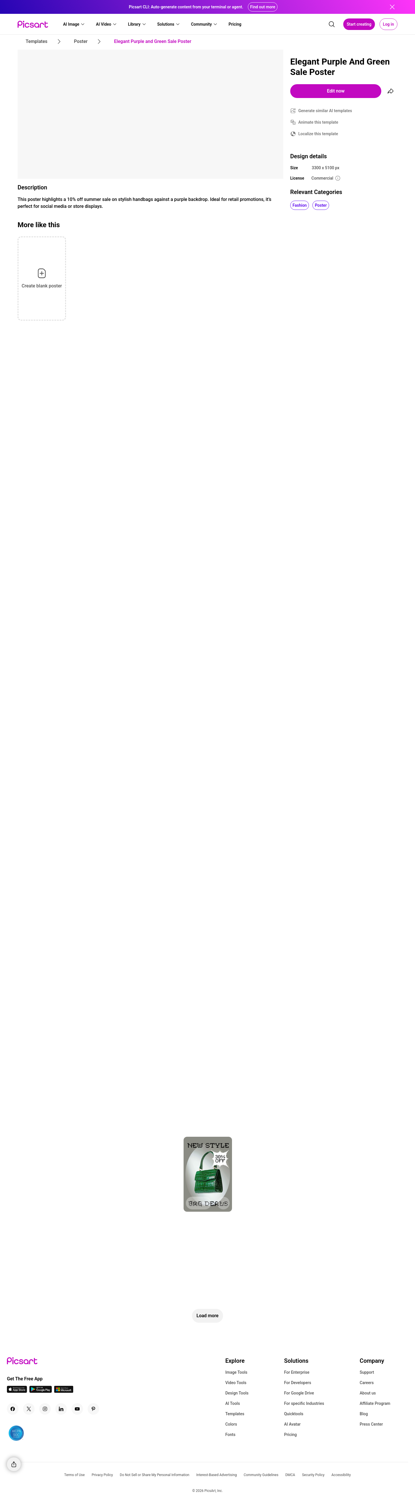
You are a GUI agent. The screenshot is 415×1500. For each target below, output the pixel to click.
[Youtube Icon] (77, 1409)
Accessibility (341, 1475)
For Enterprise (297, 1372)
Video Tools (235, 1382)
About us (368, 1393)
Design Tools (237, 1393)
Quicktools (293, 1413)
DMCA (290, 1475)
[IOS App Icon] (17, 1391)
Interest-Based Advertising (216, 1475)
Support (367, 1372)
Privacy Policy (102, 1475)
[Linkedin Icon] (61, 1409)
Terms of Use (74, 1475)
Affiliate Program (375, 1403)
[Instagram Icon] (45, 1409)
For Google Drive (299, 1393)
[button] (74, 24)
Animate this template (318, 122)
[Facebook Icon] (12, 1409)
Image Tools (236, 1372)
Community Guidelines (261, 1475)
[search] (332, 24)
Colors (231, 1424)
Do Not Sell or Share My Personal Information (154, 1475)
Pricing (290, 1434)
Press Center (371, 1424)
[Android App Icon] (40, 1391)
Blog (364, 1413)
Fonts (230, 1434)
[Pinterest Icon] (93, 1409)
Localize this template (318, 133)
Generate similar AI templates (325, 110)
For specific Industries (304, 1403)
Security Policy (313, 1475)
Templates (234, 1413)
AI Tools (232, 1403)
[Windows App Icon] (63, 1391)
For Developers (297, 1382)
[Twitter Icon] (29, 1409)
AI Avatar (292, 1424)
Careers (367, 1382)
